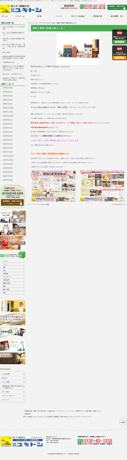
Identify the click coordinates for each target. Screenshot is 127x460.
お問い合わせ (64, 416)
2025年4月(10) (7, 140)
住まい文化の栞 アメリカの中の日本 (14, 28)
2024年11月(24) (8, 160)
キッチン (5, 261)
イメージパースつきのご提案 (39, 204)
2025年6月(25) (7, 132)
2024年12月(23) (8, 156)
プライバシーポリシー (8, 396)
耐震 (4, 286)
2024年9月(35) (7, 168)
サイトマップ (6, 400)
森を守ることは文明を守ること (13, 74)
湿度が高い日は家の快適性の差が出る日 (14, 39)
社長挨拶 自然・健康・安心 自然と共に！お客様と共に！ (40, 411)
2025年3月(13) (7, 144)
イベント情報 (6, 382)
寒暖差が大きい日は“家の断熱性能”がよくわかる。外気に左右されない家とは (13, 68)
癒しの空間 (6, 52)
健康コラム (96, 411)
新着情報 (56, 416)
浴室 (4, 267)
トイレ (5, 264)
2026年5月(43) (7, 88)
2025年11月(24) (8, 112)
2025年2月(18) (7, 148)
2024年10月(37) (8, 164)
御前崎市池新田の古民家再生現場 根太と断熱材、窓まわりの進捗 (14, 57)
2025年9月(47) (7, 120)
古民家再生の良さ (9, 62)
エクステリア (7, 277)
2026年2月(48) (7, 100)
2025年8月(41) (7, 124)
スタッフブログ (40, 23)
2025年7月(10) (7, 128)
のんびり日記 (50, 23)
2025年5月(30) (7, 136)
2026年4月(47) (7, 92)
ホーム (31, 23)
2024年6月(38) (7, 180)
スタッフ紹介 (6, 392)
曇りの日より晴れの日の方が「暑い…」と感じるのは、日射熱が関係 (14, 46)
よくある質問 (6, 374)
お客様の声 (27, 414)
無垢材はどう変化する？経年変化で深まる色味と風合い (14, 79)
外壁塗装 (5, 273)
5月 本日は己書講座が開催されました (13, 33)
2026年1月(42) (7, 104)
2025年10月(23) (8, 116)
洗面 (4, 270)
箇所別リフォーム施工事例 (84, 411)
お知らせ (4, 378)
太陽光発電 (6, 280)
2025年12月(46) (8, 108)
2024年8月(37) (7, 172)
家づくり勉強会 (27, 416)
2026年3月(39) (7, 96)
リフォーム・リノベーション (66, 411)
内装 (4, 292)
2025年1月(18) (7, 152)
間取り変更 (6, 289)
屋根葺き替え (7, 283)
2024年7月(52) (7, 176)
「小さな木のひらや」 (118, 204)
